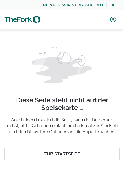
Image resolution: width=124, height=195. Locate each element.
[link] (73, 5)
